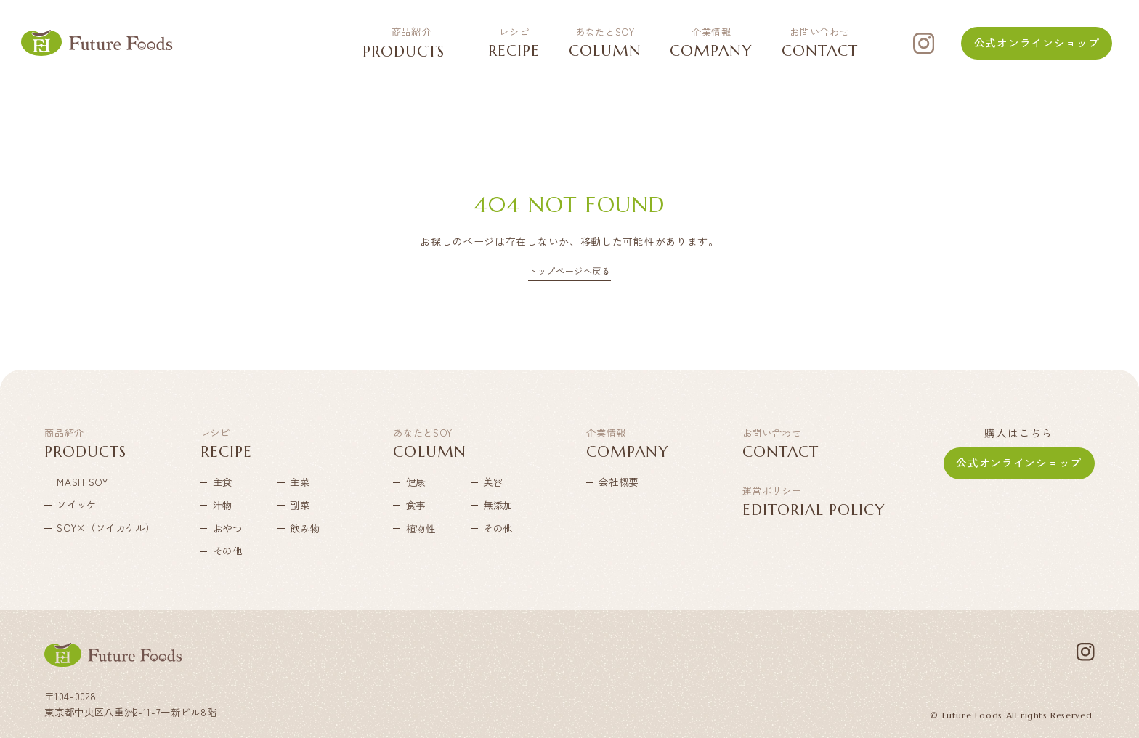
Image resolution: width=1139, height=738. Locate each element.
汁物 (222, 505)
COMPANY (711, 43)
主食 (222, 481)
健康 (416, 481)
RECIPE (514, 43)
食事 (416, 505)
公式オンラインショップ (1037, 42)
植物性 (421, 528)
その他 (228, 551)
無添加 (498, 505)
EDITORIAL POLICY (814, 503)
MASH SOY (82, 481)
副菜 (299, 505)
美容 (493, 481)
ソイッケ (77, 505)
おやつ (228, 528)
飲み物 (305, 528)
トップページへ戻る (569, 272)
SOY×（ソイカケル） (86, 528)
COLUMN (605, 43)
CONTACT (820, 43)
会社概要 (619, 481)
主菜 (299, 481)
